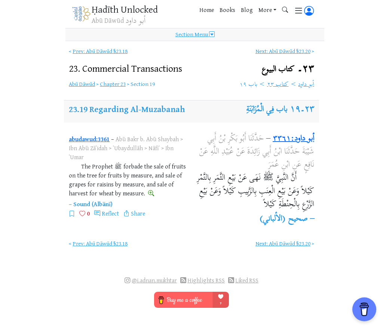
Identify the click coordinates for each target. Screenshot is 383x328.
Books (227, 9)
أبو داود (306, 84)
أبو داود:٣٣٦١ (293, 138)
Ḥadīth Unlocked (125, 9)
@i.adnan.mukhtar (154, 280)
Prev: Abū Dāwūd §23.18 (100, 51)
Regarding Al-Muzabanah (137, 109)
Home (206, 9)
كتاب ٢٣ (278, 84)
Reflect (110, 213)
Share (138, 213)
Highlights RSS (206, 280)
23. (125, 68)
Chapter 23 (113, 84)
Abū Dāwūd (82, 84)
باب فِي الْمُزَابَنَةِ (266, 109)
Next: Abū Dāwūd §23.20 (282, 51)
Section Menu (195, 34)
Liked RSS (246, 280)
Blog (247, 9)
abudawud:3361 (89, 138)
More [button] (265, 9)
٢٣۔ (287, 69)
